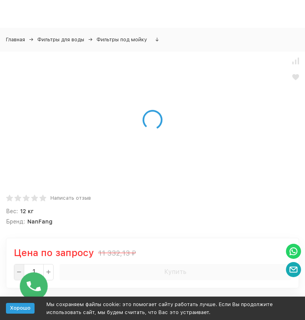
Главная (15, 39)
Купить (175, 272)
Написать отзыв (70, 198)
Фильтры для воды (60, 39)
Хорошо (20, 308)
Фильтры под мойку (122, 39)
